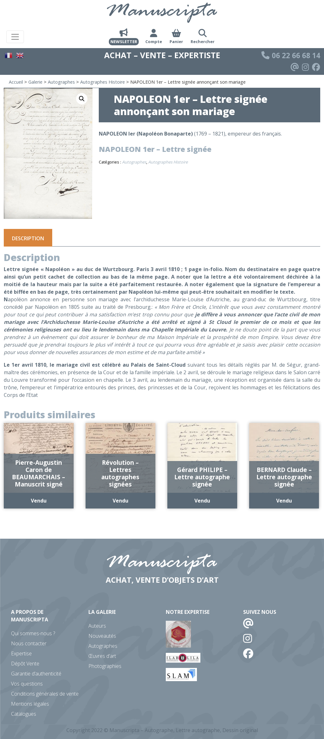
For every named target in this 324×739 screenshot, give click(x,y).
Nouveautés (102, 635)
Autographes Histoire (102, 82)
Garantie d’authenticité (36, 673)
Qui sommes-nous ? (33, 633)
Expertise (21, 653)
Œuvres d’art (102, 656)
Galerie (35, 82)
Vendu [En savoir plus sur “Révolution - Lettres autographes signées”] (120, 500)
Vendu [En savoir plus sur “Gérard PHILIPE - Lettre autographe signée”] (202, 500)
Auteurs (97, 625)
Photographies (104, 666)
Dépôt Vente (25, 663)
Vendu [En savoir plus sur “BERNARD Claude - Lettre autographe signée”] (284, 500)
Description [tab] (28, 238)
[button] (81, 98)
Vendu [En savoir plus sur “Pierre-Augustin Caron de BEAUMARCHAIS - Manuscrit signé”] (39, 500)
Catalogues (23, 713)
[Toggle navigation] (15, 37)
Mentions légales (30, 703)
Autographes (61, 82)
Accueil (16, 82)
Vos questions (27, 683)
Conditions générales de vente (45, 693)
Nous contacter (29, 643)
